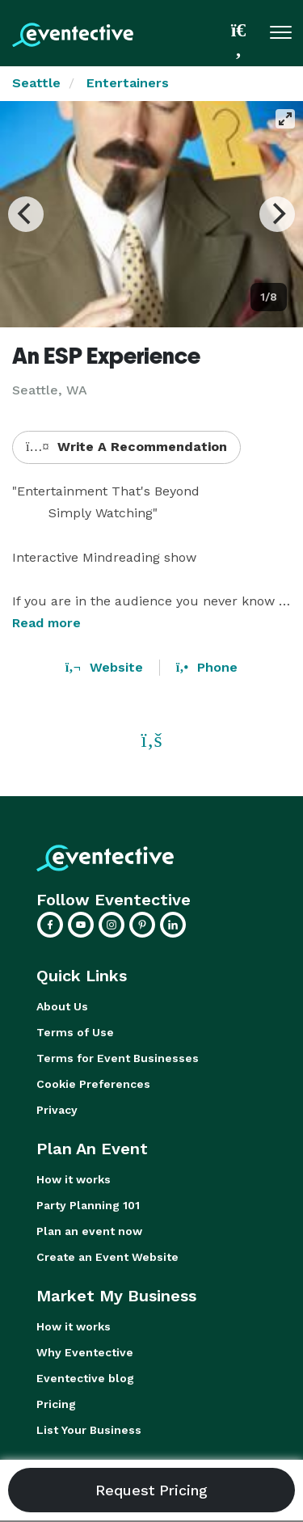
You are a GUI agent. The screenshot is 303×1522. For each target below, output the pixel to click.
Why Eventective (84, 1352)
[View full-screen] (285, 119)
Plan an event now (89, 1231)
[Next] (277, 214)
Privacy (57, 1109)
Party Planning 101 (88, 1205)
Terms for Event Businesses (117, 1058)
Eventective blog (85, 1378)
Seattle (36, 83)
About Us (62, 1006)
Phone (207, 667)
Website (104, 667)
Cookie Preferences (93, 1083)
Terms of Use (75, 1032)
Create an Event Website (107, 1256)
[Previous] (26, 214)
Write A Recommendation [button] (126, 446)
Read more (46, 622)
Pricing (56, 1404)
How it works (73, 1179)
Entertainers (127, 83)
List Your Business (88, 1429)
